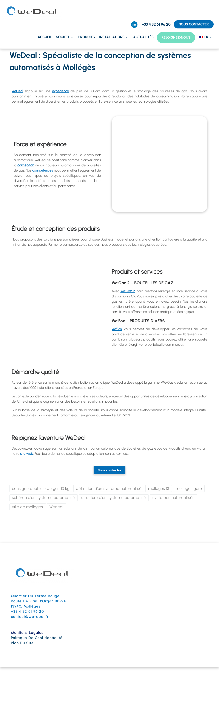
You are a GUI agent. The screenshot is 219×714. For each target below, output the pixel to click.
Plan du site (22, 643)
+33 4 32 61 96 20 (27, 612)
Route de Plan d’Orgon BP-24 (38, 602)
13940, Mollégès (25, 607)
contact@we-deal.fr (30, 617)
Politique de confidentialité (37, 638)
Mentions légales (27, 633)
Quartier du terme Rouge (35, 596)
